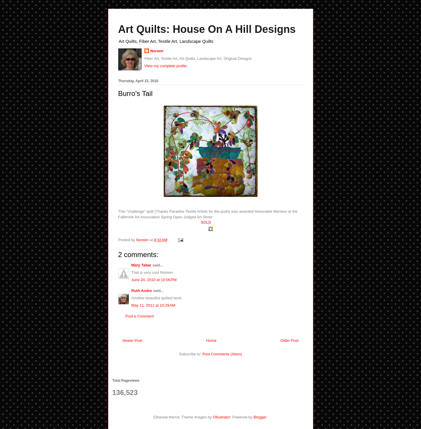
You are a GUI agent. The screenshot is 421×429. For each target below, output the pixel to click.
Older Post (289, 340)
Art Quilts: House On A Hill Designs (207, 29)
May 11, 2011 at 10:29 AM (153, 305)
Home (211, 340)
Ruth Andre (141, 290)
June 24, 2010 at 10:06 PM (154, 280)
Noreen (156, 51)
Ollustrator (221, 417)
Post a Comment (140, 316)
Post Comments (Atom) (222, 354)
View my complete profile (165, 66)
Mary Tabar (141, 265)
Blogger (259, 417)
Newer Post (132, 340)
